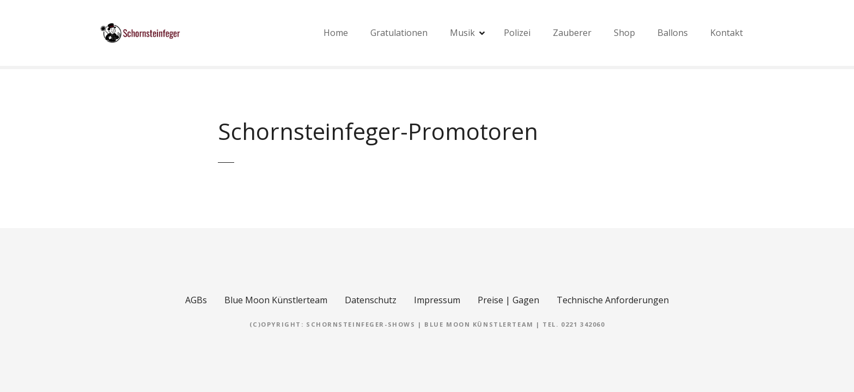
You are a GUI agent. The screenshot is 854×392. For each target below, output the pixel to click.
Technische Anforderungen (613, 300)
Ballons (672, 33)
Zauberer (572, 33)
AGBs (196, 300)
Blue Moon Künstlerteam (275, 300)
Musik (462, 33)
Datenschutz (370, 300)
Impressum (437, 300)
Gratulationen (399, 33)
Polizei (517, 33)
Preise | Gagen (508, 300)
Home (336, 33)
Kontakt (726, 33)
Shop (624, 33)
